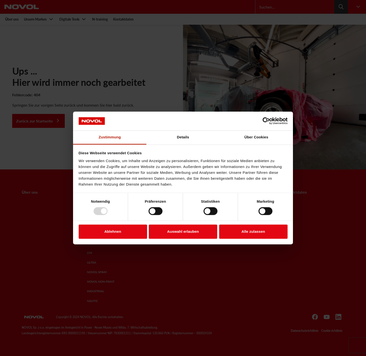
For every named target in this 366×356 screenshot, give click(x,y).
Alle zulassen (253, 231)
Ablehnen (112, 231)
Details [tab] (183, 137)
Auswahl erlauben (183, 231)
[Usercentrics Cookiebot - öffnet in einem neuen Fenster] (266, 121)
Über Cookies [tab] (256, 137)
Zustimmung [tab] (110, 137)
